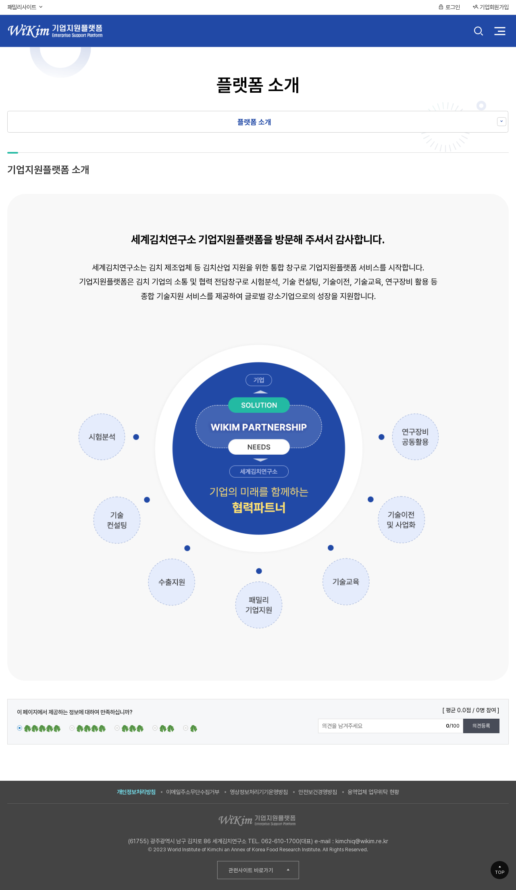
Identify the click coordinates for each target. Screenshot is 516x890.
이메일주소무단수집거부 (192, 791)
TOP (500, 872)
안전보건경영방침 (317, 791)
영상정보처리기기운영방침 (259, 791)
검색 (478, 31)
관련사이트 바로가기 (251, 870)
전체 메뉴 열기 (499, 31)
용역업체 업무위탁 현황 (373, 791)
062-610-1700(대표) (287, 841)
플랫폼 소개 (254, 122)
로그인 (449, 7)
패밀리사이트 (25, 7)
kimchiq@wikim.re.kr (361, 841)
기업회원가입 (490, 7)
